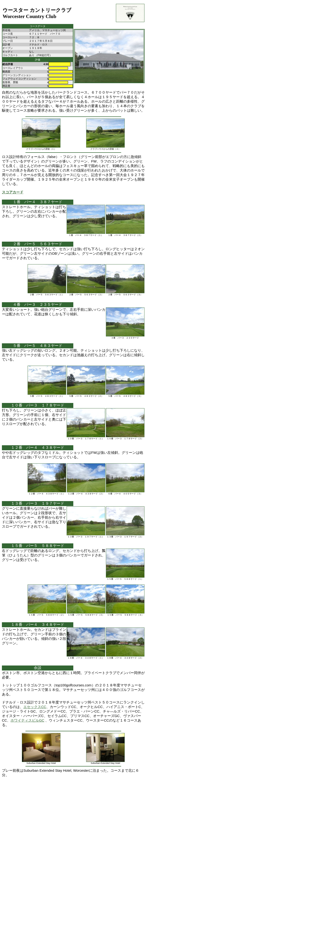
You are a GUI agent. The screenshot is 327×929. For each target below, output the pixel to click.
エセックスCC (34, 707)
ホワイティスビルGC (27, 720)
